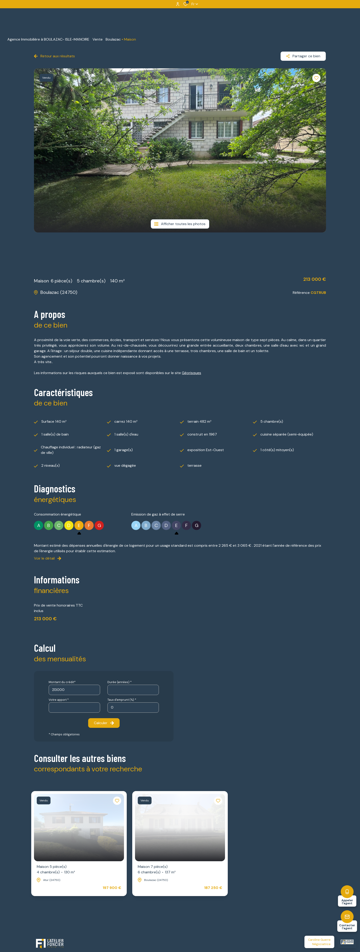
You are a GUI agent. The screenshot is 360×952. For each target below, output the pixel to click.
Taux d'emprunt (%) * (121, 700)
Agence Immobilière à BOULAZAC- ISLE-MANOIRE (48, 39)
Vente (98, 39)
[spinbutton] (133, 707)
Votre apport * (59, 700)
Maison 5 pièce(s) (56, 869)
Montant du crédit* (62, 682)
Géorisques (191, 372)
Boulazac (113, 39)
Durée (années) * (119, 682)
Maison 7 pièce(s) (157, 869)
